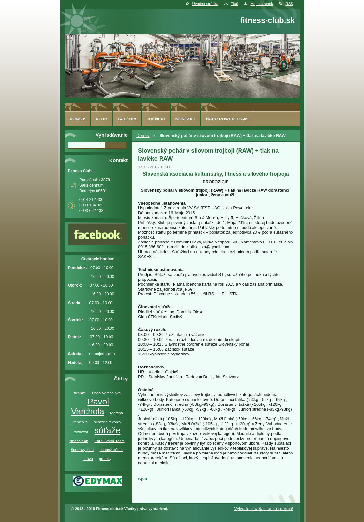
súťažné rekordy (107, 422)
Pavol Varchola (90, 406)
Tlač (234, 4)
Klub (101, 119)
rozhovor (81, 432)
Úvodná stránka (205, 4)
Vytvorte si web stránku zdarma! (263, 508)
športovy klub (82, 449)
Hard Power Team (109, 441)
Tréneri (156, 119)
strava (88, 458)
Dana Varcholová (106, 393)
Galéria (127, 119)
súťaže (108, 430)
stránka (79, 393)
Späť (143, 479)
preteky (105, 458)
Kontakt (186, 119)
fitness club (78, 441)
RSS (289, 4)
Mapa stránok (261, 4)
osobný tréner (111, 449)
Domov (143, 135)
